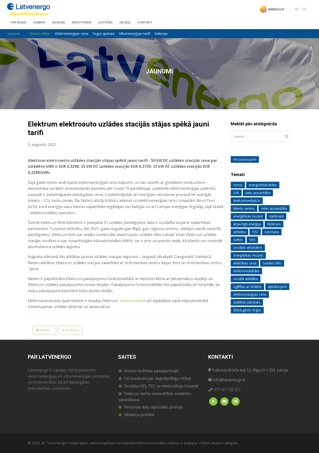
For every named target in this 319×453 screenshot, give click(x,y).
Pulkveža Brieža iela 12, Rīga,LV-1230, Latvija (251, 370)
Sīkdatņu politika (139, 414)
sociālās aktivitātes (247, 247)
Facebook (70, 330)
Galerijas (164, 33)
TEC (255, 232)
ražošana (272, 232)
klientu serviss (244, 208)
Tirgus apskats (107, 33)
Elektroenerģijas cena (75, 33)
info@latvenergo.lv (229, 379)
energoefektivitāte (263, 185)
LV (296, 9)
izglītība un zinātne (247, 286)
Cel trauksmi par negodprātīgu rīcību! (157, 378)
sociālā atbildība (245, 278)
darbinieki (276, 216)
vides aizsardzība (274, 208)
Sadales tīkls (272, 263)
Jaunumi (58, 22)
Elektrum (274, 224)
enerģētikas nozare (248, 216)
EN (304, 9)
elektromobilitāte (246, 271)
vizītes (238, 239)
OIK (236, 192)
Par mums (18, 22)
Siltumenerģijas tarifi (138, 33)
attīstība (239, 232)
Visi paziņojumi (244, 159)
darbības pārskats (246, 302)
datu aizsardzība (257, 192)
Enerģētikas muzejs (248, 255)
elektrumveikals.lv (246, 200)
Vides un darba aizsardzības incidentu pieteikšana (155, 396)
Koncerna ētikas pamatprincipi (151, 370)
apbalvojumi (277, 286)
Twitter (43, 330)
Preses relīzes (43, 33)
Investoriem (81, 22)
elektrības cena (244, 263)
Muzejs (125, 22)
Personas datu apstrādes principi (153, 407)
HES (252, 239)
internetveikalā (132, 300)
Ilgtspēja (105, 22)
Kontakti (145, 22)
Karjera (39, 22)
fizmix (237, 185)
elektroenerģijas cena (249, 294)
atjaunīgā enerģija (247, 224)
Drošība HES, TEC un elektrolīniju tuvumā (161, 386)
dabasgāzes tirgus (247, 310)
